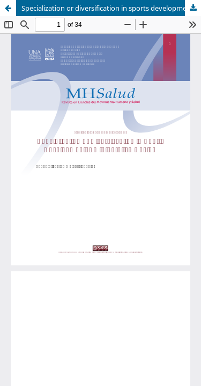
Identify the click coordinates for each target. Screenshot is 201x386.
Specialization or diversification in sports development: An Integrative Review (111, 8)
